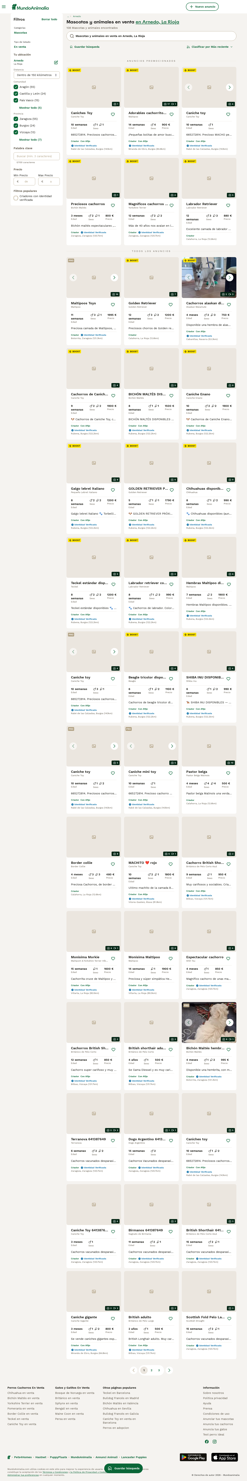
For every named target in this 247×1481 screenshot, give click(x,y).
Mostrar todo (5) (30, 122)
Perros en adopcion (116, 1428)
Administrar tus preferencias (23, 1475)
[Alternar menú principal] (3, 6)
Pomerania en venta (20, 1408)
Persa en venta (65, 1419)
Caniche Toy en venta (21, 1424)
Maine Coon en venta (69, 1413)
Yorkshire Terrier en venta (24, 1403)
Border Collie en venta (22, 1413)
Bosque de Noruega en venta (74, 1393)
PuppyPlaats (58, 1457)
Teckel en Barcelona (116, 1393)
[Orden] (209, 47)
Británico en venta (67, 1398)
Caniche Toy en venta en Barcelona (119, 1420)
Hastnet (40, 1457)
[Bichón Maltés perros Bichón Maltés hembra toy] (209, 1022)
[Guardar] (113, 114)
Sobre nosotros (213, 1393)
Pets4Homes (23, 1457)
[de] (27, 195)
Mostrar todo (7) (30, 153)
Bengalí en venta (66, 1408)
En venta (23, 50)
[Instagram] (214, 1441)
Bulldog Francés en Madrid (121, 1398)
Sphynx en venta (66, 1403)
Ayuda (207, 1403)
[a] (51, 195)
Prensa (207, 1408)
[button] (209, 87)
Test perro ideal (213, 1434)
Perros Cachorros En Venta (25, 1387)
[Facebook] (206, 1441)
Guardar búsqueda (84, 46)
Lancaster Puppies (134, 1457)
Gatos (19, 33)
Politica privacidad (215, 1398)
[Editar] (56, 76)
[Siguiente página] (169, 1370)
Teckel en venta (18, 1419)
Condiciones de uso (216, 1413)
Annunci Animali (107, 1457)
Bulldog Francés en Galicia (121, 1413)
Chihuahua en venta (20, 1393)
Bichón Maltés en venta (23, 1398)
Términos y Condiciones (55, 1472)
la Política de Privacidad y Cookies (89, 1472)
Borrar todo (49, 19)
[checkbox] (16, 101)
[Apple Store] (225, 1457)
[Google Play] (193, 1457)
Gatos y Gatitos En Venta (72, 1387)
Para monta (25, 59)
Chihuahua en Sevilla (117, 1408)
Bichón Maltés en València (120, 1403)
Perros (19, 27)
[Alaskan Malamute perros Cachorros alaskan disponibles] (209, 277)
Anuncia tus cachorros (218, 1424)
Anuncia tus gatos (215, 1429)
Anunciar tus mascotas (218, 1419)
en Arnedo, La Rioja (157, 22)
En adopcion (45, 50)
